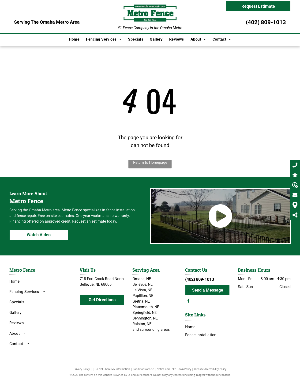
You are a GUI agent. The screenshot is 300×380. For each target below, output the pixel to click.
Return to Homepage (150, 162)
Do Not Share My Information (112, 369)
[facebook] (188, 301)
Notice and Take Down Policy (174, 369)
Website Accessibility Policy (210, 369)
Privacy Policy (82, 369)
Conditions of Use (143, 369)
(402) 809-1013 (266, 22)
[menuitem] (74, 39)
